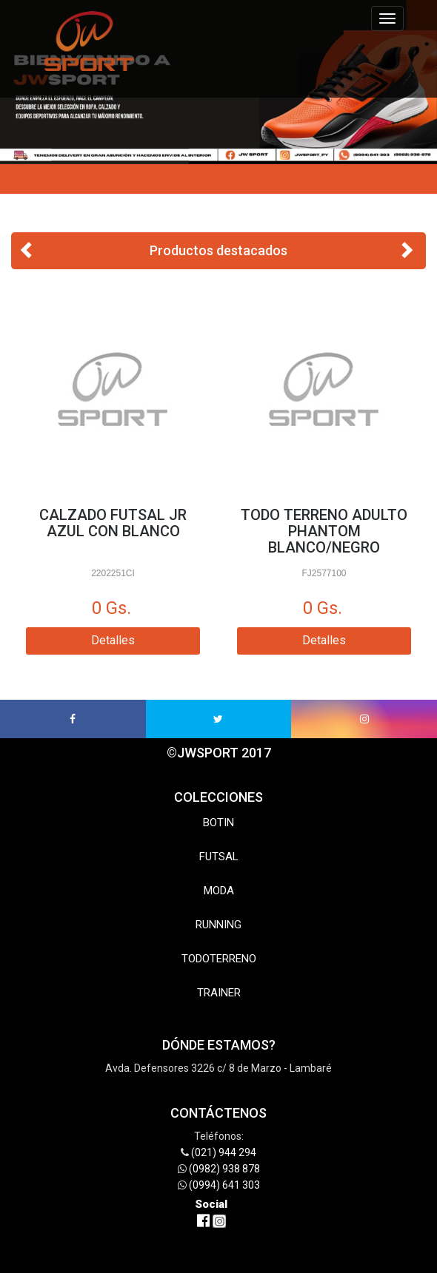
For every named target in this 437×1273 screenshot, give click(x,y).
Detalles (113, 640)
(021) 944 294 (223, 1152)
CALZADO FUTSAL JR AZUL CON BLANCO (113, 523)
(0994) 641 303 (224, 1185)
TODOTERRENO (218, 958)
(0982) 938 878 (224, 1169)
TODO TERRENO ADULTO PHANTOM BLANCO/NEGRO (324, 531)
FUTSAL (218, 856)
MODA (219, 890)
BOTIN (218, 822)
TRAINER (219, 992)
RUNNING (218, 924)
